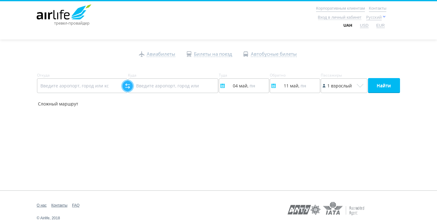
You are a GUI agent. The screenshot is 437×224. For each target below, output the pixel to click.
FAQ (76, 205)
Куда (132, 75)
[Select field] (82, 86)
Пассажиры (331, 75)
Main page (50, 7)
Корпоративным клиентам (340, 8)
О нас (42, 205)
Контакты (377, 8)
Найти (384, 85)
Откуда (43, 75)
